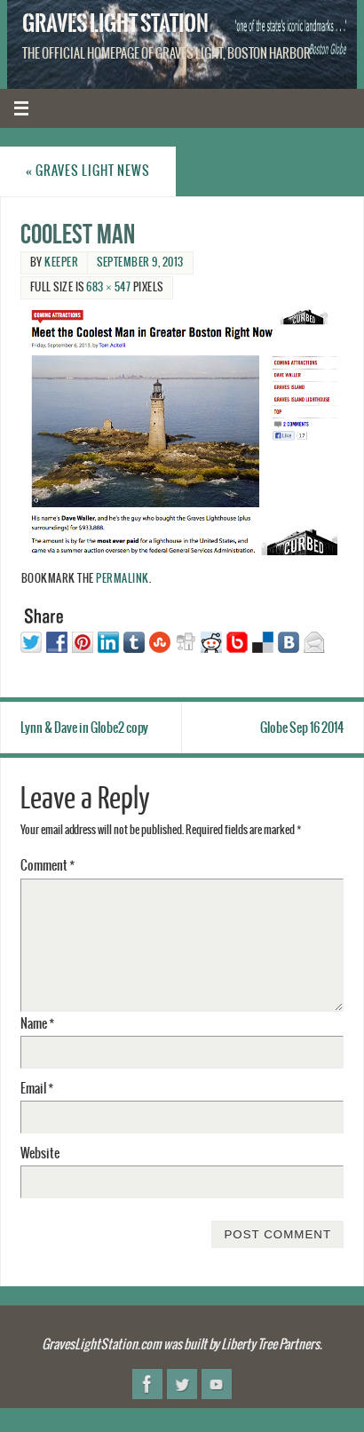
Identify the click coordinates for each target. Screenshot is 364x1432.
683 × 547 (108, 287)
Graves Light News (88, 171)
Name (37, 1023)
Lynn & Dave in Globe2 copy (84, 728)
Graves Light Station (115, 23)
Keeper (61, 262)
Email (36, 1088)
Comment (47, 865)
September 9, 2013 (140, 262)
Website (39, 1153)
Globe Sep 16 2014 (302, 728)
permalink (122, 579)
